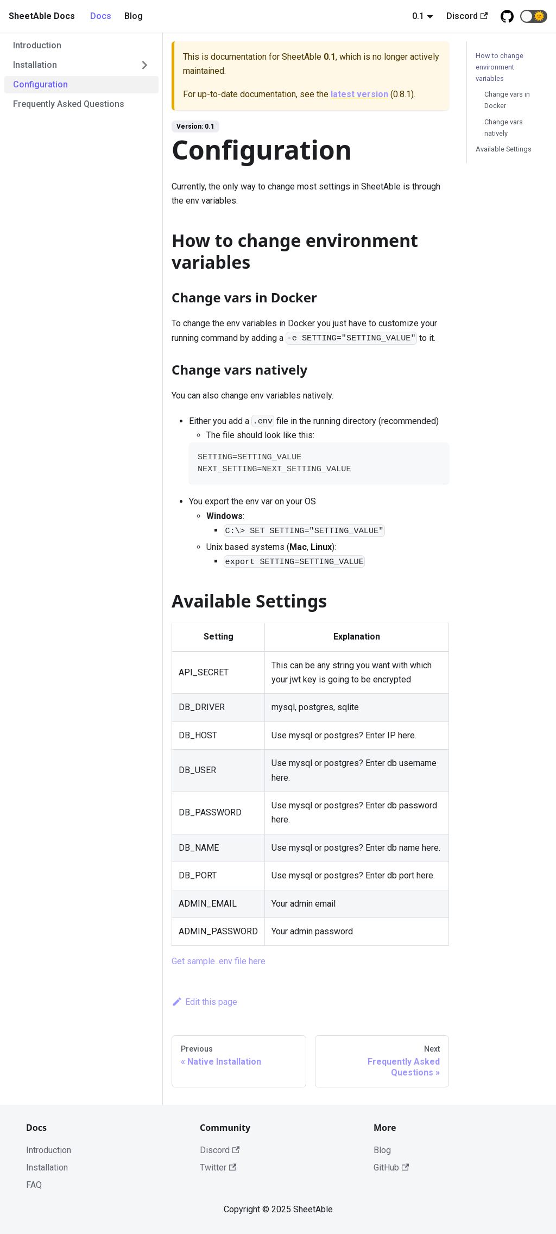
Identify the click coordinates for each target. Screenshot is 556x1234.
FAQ (34, 1185)
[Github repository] (507, 16)
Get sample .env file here (219, 961)
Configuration (40, 84)
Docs (100, 16)
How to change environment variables (499, 67)
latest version (359, 94)
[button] (533, 16)
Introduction (37, 45)
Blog (133, 16)
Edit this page (204, 1002)
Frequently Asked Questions (68, 104)
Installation (35, 65)
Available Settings (504, 149)
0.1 (418, 16)
